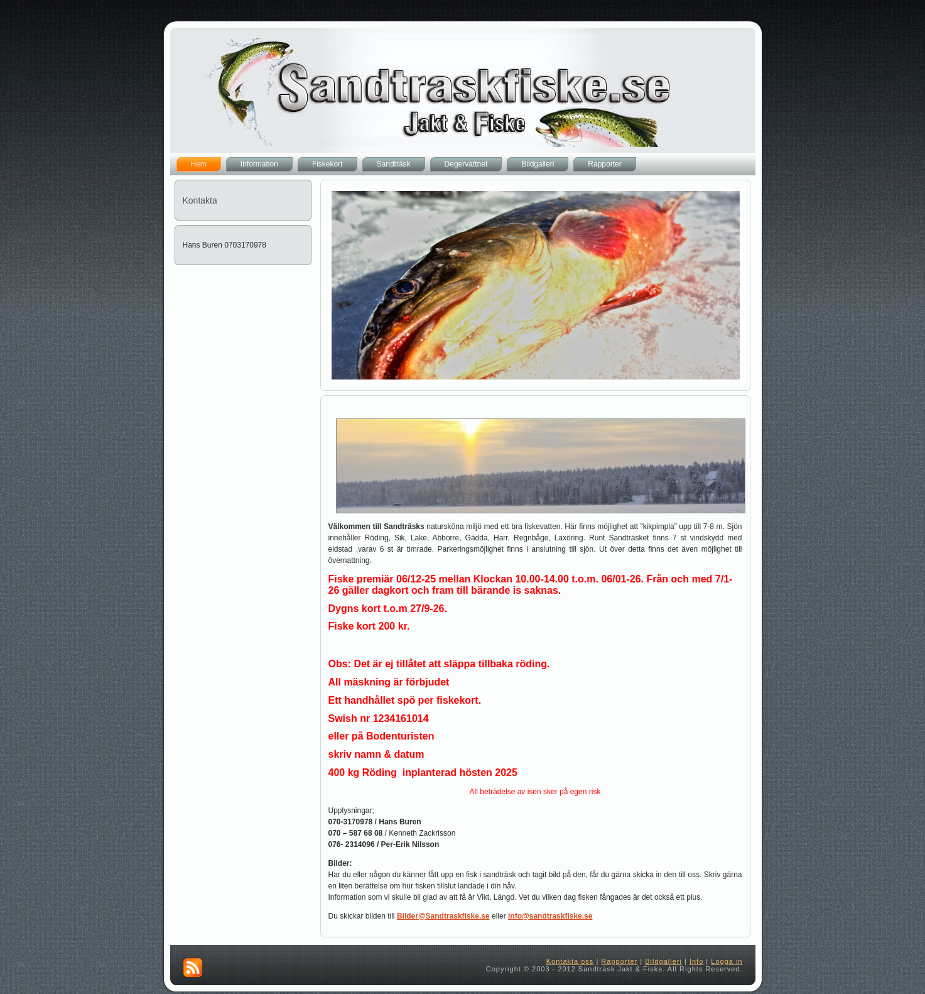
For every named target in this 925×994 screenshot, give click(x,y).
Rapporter (619, 961)
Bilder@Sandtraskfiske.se (443, 916)
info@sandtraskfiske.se (550, 916)
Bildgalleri (663, 961)
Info (696, 961)
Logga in (726, 961)
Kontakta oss (570, 961)
